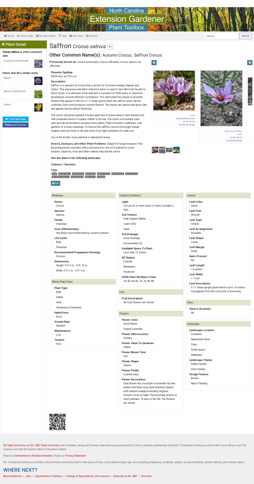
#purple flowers (117, 174)
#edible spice (90, 177)
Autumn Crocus (117, 55)
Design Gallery (46, 35)
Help (63, 35)
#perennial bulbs (104, 174)
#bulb (54, 174)
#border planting (77, 177)
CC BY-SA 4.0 (189, 121)
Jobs (28, 476)
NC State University (14, 445)
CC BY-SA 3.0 (236, 137)
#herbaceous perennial (60, 177)
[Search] (221, 36)
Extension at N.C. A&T (125, 476)
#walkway (101, 177)
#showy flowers (64, 174)
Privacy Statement (75, 455)
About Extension (12, 476)
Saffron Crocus (148, 55)
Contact (92, 35)
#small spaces (78, 174)
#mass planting (131, 174)
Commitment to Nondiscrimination (33, 455)
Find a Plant (25, 35)
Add (55, 183)
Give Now (76, 35)
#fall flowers (90, 174)
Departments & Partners (48, 476)
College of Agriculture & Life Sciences (87, 476)
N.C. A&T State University (45, 445)
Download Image (187, 124)
